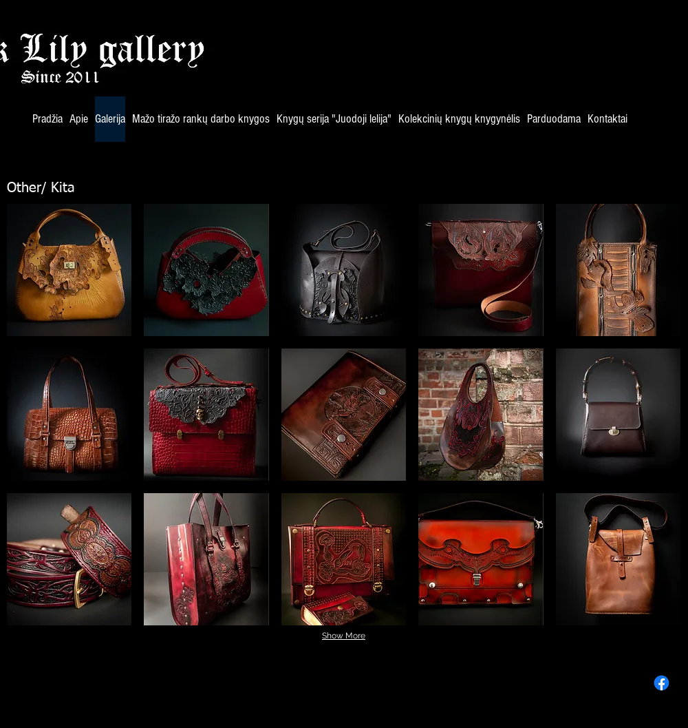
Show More (343, 636)
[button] (69, 270)
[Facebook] (661, 683)
